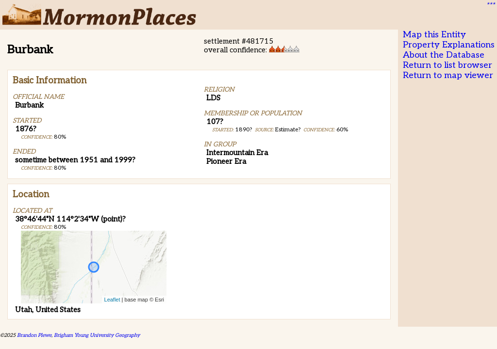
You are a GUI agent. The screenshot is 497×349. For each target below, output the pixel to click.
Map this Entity (434, 35)
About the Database (443, 55)
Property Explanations (449, 45)
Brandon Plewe (34, 335)
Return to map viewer (448, 75)
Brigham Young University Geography (97, 335)
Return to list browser (447, 65)
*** (490, 5)
